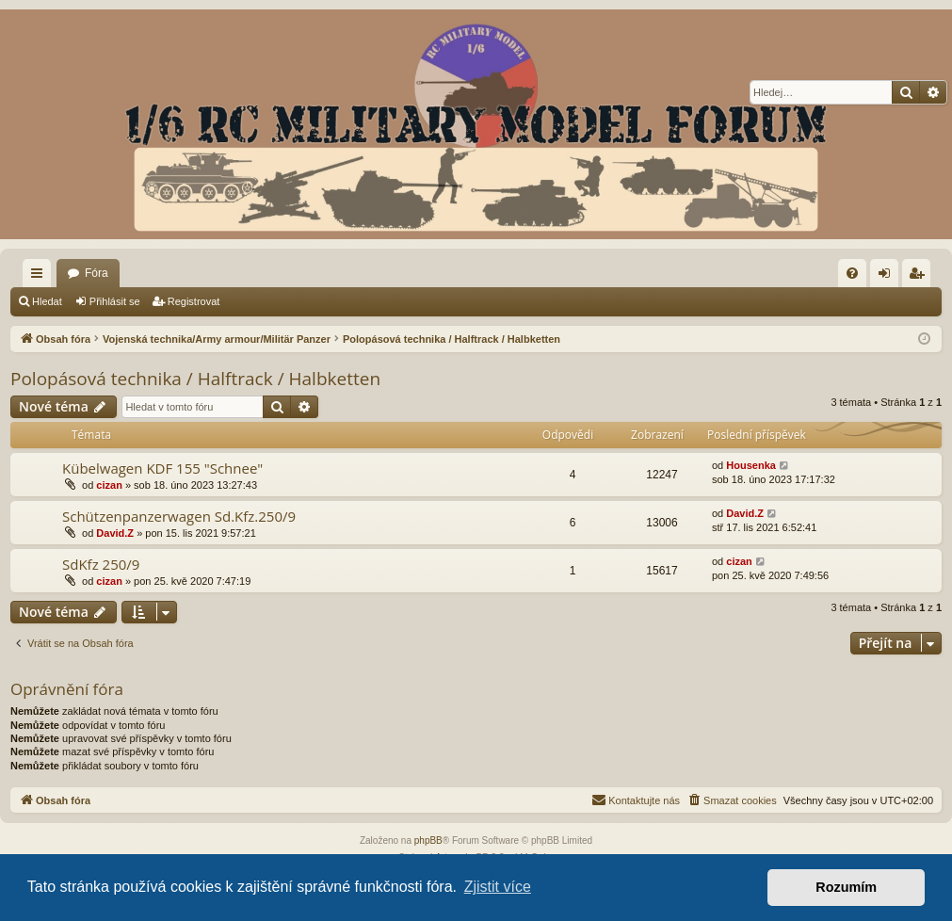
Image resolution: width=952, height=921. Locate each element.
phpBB (428, 840)
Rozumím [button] (846, 887)
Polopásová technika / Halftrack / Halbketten (195, 378)
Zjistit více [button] (497, 887)
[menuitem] (852, 273)
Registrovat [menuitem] (920, 277)
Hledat (47, 301)
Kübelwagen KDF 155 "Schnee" (162, 468)
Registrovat (194, 301)
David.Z (115, 533)
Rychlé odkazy (40, 277)
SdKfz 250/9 (100, 564)
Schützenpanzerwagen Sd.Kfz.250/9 (179, 516)
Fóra (96, 273)
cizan (109, 485)
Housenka (751, 465)
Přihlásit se (114, 301)
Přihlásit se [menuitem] (888, 277)
